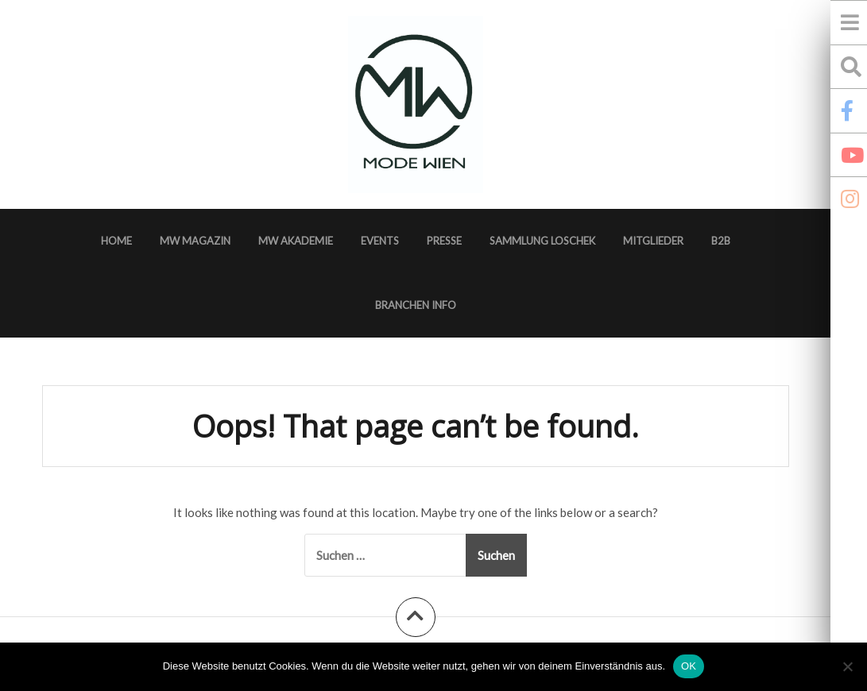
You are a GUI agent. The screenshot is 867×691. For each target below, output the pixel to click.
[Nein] (847, 666)
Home (116, 240)
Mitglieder (653, 240)
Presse (444, 240)
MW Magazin (195, 240)
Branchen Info (415, 305)
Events (380, 240)
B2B (720, 240)
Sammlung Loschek (542, 240)
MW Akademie (295, 240)
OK (688, 666)
